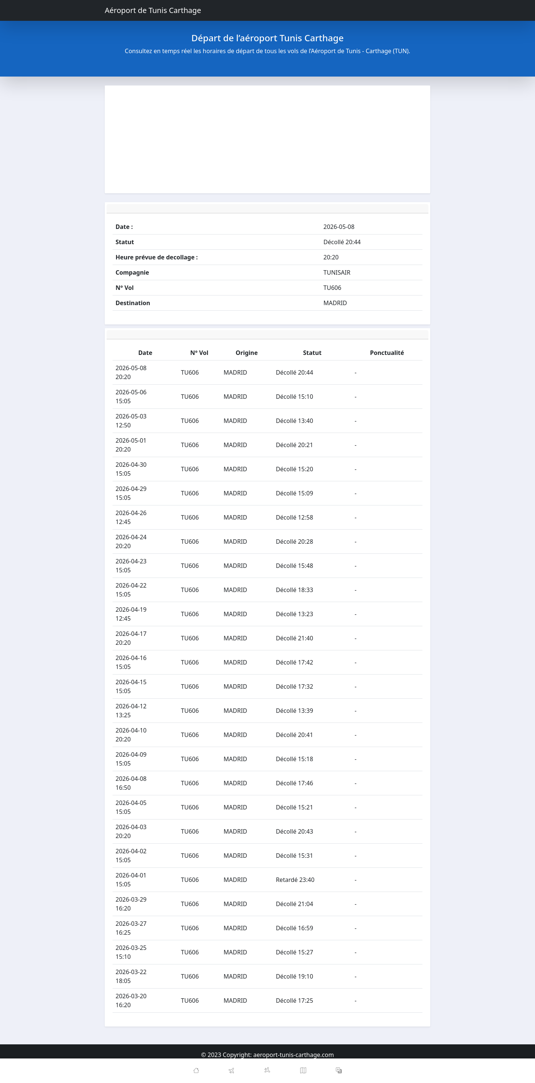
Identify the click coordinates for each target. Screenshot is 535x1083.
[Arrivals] (267, 1070)
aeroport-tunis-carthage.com (293, 1055)
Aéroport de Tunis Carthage (153, 10)
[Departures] (232, 1070)
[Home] (196, 1070)
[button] (339, 1070)
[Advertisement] (267, 139)
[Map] (303, 1070)
